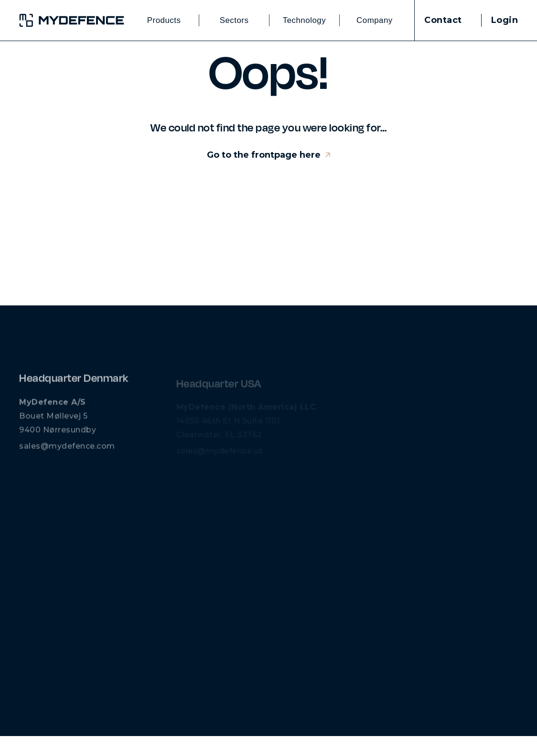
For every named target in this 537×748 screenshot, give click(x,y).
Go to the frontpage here (264, 155)
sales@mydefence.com (67, 449)
